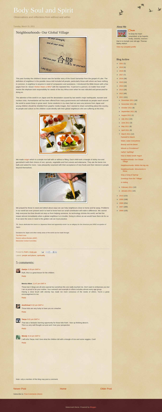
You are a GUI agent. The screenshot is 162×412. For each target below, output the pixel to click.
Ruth (133, 30)
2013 (121, 90)
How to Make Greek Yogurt (131, 156)
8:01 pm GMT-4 (33, 319)
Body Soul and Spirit (43, 10)
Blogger (93, 407)
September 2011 (128, 111)
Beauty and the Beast (129, 144)
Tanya (24, 319)
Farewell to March (128, 137)
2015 (121, 82)
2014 (121, 86)
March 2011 (126, 134)
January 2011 (126, 191)
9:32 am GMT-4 (37, 305)
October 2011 (126, 108)
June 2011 (125, 123)
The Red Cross (21, 235)
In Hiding (124, 182)
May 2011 (125, 126)
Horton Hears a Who (42, 87)
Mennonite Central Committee (26, 241)
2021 (121, 63)
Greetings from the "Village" (131, 179)
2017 (121, 75)
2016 (121, 78)
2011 (121, 97)
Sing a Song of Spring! (129, 175)
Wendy (24, 336)
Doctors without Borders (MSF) (26, 238)
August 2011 (126, 115)
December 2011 (127, 100)
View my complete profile (126, 47)
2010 (121, 196)
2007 (121, 207)
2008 (121, 203)
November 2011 (127, 104)
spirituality (41, 255)
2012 (121, 93)
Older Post (106, 388)
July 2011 (125, 119)
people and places (29, 255)
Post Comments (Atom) (33, 394)
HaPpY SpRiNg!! (127, 152)
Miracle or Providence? (130, 148)
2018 (121, 71)
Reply (24, 276)
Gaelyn (24, 269)
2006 (121, 211)
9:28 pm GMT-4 (34, 269)
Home (63, 388)
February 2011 (127, 187)
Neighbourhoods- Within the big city (134, 165)
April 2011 (125, 130)
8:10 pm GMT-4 (34, 336)
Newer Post (20, 388)
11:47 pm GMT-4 (39, 284)
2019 (121, 67)
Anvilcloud (26, 305)
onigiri (26, 159)
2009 (121, 199)
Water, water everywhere (130, 141)
